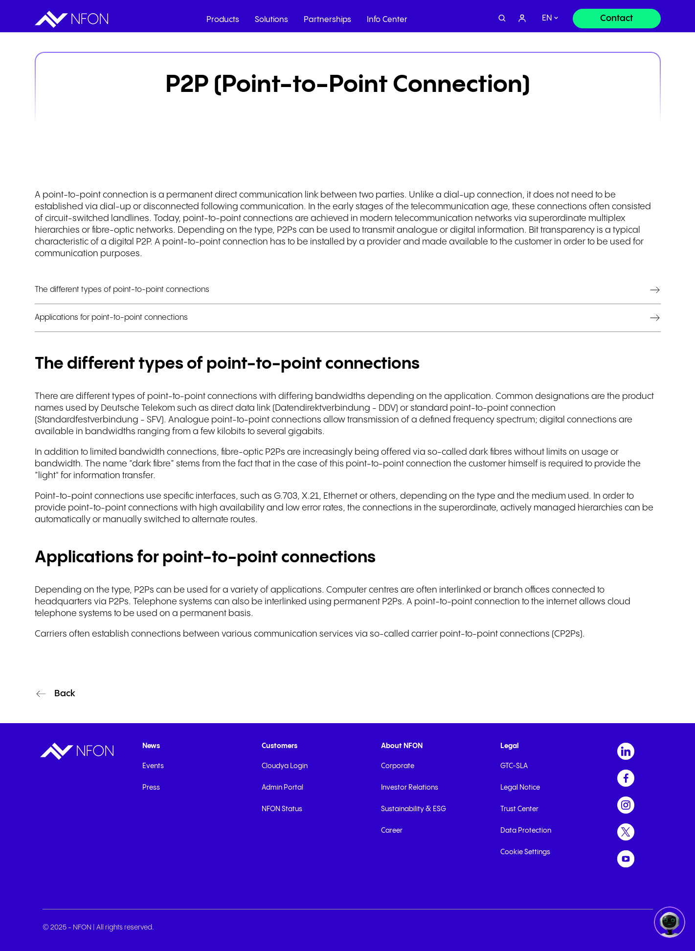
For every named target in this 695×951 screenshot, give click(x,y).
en (547, 16)
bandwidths (340, 396)
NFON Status (282, 809)
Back (64, 693)
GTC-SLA (514, 766)
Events (153, 766)
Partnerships (327, 17)
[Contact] (617, 15)
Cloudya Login (285, 766)
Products (222, 17)
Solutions (271, 17)
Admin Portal (282, 787)
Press (151, 787)
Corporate (397, 766)
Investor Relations (409, 787)
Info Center (387, 17)
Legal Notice (520, 787)
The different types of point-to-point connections (122, 290)
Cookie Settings (525, 852)
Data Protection (525, 830)
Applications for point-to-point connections (111, 317)
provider (384, 241)
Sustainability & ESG (413, 809)
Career (392, 830)
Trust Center (519, 809)
